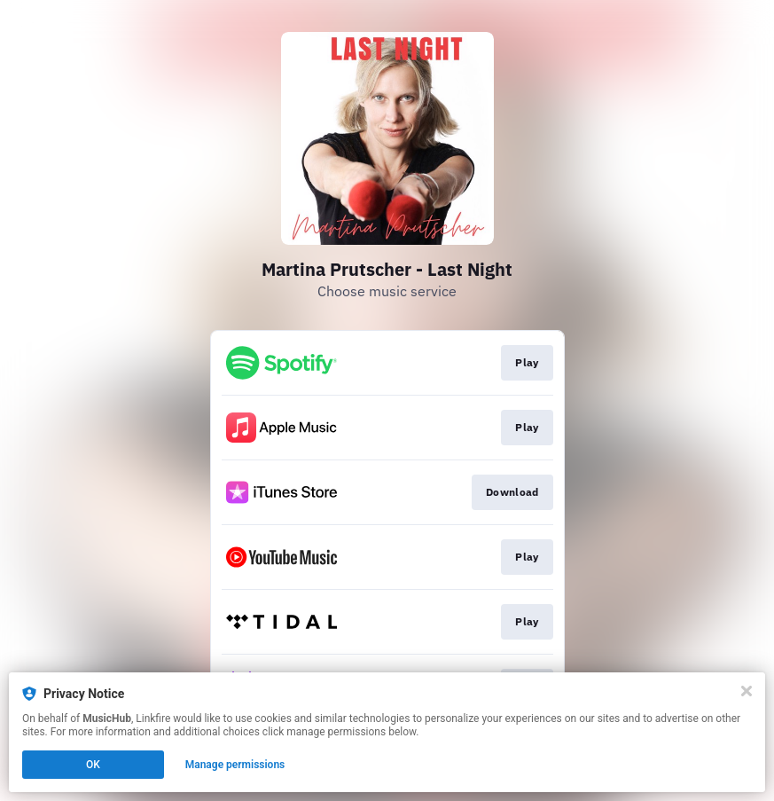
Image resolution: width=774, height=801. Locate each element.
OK (93, 764)
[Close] (746, 691)
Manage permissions (235, 764)
